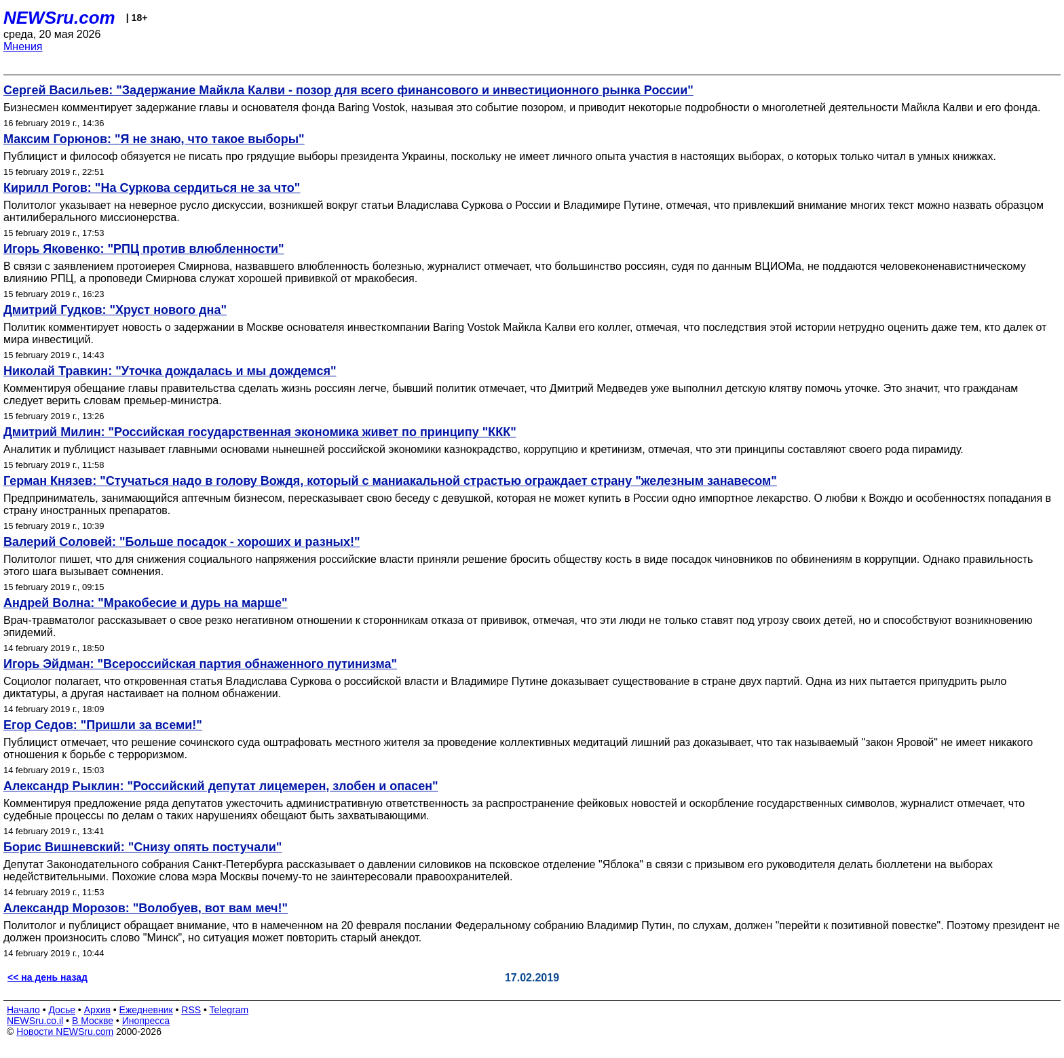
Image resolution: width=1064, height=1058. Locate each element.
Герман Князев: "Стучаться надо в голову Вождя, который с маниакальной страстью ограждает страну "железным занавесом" (390, 481)
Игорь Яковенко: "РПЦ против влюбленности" (143, 249)
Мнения (23, 46)
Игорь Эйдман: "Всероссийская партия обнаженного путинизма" (200, 664)
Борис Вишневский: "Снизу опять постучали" (142, 847)
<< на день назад (47, 977)
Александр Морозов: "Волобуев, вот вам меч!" (145, 908)
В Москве (92, 1020)
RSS (191, 1009)
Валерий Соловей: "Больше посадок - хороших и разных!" (181, 542)
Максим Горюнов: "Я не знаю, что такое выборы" (154, 139)
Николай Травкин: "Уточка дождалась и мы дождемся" (169, 371)
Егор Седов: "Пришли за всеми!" (102, 725)
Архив (97, 1009)
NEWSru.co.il (35, 1020)
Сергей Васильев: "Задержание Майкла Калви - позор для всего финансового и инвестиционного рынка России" (348, 90)
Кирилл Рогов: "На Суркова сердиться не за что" (151, 188)
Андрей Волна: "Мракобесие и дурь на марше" (145, 603)
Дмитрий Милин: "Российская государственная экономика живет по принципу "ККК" (259, 432)
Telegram (229, 1009)
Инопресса (146, 1020)
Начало (23, 1009)
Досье (61, 1009)
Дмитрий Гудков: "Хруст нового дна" (115, 310)
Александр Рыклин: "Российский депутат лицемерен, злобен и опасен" (220, 786)
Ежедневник (146, 1009)
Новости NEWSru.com (64, 1031)
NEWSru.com (59, 17)
